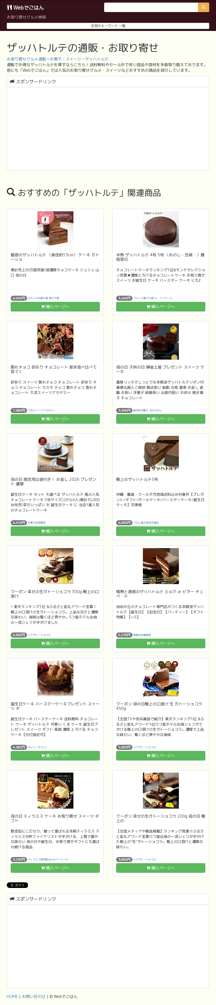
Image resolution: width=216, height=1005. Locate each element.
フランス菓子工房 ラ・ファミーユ (152, 298)
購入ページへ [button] (55, 306)
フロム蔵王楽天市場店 (146, 522)
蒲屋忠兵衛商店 (142, 635)
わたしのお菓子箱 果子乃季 (43, 298)
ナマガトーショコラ (39, 635)
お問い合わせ (34, 996)
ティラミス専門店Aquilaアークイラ (48, 859)
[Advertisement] (108, 129)
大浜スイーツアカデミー (42, 410)
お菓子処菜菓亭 (37, 522)
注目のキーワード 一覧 (108, 25)
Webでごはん (25, 7)
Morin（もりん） (38, 747)
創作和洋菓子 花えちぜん (147, 410)
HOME (12, 996)
